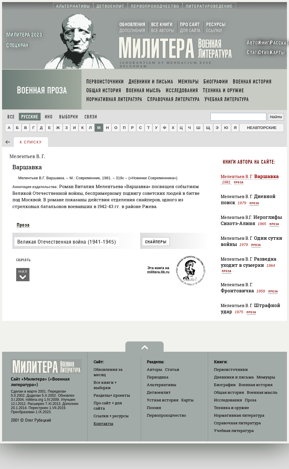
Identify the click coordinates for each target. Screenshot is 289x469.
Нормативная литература (239, 415)
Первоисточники (231, 369)
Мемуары (266, 377)
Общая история (229, 392)
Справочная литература (237, 423)
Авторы (154, 369)
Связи (90, 117)
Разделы (112, 395)
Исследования (228, 400)
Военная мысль (262, 392)
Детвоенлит (159, 392)
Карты (187, 400)
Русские (29, 117)
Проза (23, 224)
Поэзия (154, 407)
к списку (31, 142)
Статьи (172, 369)
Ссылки (111, 415)
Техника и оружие (231, 407)
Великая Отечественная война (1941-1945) (66, 242)
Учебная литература (234, 430)
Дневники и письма (234, 377)
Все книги (105, 385)
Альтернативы (161, 384)
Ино (49, 117)
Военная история (256, 384)
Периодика (157, 377)
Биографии (225, 384)
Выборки (68, 117)
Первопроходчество (166, 415)
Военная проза (42, 90)
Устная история (162, 400)
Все (11, 117)
